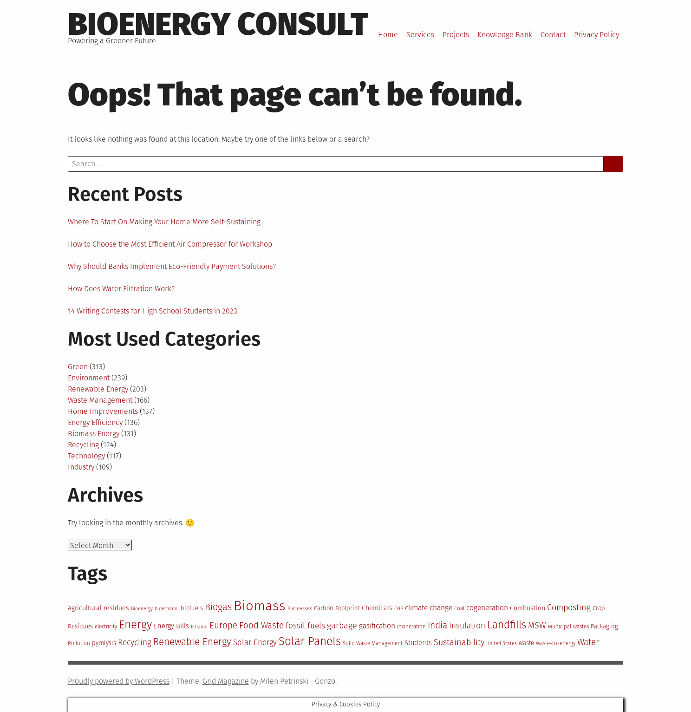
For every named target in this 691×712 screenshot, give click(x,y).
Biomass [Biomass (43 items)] (260, 606)
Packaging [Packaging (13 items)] (604, 626)
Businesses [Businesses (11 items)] (299, 609)
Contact (553, 34)
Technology (86, 455)
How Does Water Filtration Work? (121, 288)
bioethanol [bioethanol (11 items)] (167, 609)
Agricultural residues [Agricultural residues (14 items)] (98, 608)
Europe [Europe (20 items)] (223, 626)
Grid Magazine (225, 681)
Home (388, 34)
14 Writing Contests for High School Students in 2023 (152, 311)
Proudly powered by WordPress (118, 681)
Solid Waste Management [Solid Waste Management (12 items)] (373, 643)
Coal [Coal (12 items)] (459, 608)
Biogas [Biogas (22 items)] (218, 607)
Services (420, 34)
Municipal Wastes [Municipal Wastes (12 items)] (568, 626)
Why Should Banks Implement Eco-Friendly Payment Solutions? (172, 266)
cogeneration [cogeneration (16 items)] (487, 607)
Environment (89, 377)
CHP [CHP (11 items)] (398, 609)
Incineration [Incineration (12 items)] (411, 626)
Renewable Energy (98, 389)
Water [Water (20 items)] (588, 642)
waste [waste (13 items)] (526, 643)
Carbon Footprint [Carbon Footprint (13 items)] (337, 608)
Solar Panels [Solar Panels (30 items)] (310, 641)
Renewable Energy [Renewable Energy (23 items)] (192, 641)
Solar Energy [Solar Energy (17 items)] (255, 642)
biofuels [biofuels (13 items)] (192, 608)
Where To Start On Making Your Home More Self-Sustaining (164, 221)
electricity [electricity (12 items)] (106, 626)
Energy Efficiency (95, 422)
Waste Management (100, 400)
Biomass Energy (93, 433)
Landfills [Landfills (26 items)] (506, 625)
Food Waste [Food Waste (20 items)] (261, 626)
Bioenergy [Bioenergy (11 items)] (142, 609)
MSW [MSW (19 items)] (537, 626)
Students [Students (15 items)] (418, 643)
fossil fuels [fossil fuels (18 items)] (305, 626)
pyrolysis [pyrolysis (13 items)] (104, 643)
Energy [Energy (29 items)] (135, 624)
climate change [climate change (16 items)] (428, 607)
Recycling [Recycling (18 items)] (134, 642)
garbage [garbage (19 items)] (342, 626)
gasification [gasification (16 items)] (377, 625)
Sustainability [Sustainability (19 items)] (459, 642)
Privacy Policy (596, 34)
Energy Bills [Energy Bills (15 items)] (171, 626)
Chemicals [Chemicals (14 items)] (377, 608)
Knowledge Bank (504, 34)
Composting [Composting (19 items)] (569, 607)
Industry (81, 467)
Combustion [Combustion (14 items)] (527, 608)
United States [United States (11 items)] (501, 643)
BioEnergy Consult (218, 24)
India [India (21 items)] (437, 625)
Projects (456, 34)
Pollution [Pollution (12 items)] (79, 643)
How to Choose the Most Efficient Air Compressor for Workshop (170, 244)
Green (78, 366)
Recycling (83, 444)
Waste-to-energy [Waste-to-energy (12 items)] (555, 643)
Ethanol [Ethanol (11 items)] (199, 627)
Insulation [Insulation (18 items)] (467, 626)
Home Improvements (103, 411)
